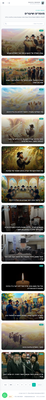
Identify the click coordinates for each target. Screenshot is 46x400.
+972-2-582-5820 (19, 396)
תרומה (10, 396)
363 (11, 384)
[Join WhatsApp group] (4, 395)
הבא (5, 384)
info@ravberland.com (29, 396)
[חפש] (6, 24)
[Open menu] (3, 3)
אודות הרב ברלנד (40, 396)
